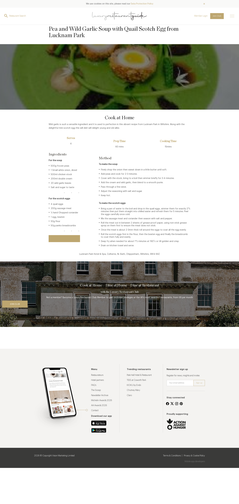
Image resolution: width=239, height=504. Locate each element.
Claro (129, 395)
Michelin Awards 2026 (101, 400)
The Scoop (96, 390)
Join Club (217, 16)
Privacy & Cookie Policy (194, 456)
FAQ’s (93, 385)
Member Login (201, 16)
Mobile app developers (195, 461)
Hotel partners (97, 380)
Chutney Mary (133, 390)
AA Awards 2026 (99, 405)
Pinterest (181, 403)
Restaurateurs (97, 375)
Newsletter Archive (99, 395)
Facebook (167, 403)
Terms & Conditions (172, 456)
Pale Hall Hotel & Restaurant (139, 375)
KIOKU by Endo (134, 385)
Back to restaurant (64, 239)
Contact (94, 410)
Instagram (176, 403)
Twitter (172, 403)
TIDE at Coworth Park (136, 380)
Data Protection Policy (142, 4)
